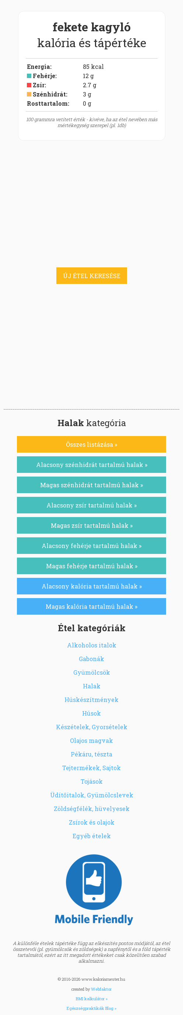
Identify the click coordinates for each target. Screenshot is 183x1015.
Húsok (91, 713)
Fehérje (44, 76)
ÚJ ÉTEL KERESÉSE (91, 276)
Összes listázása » (91, 444)
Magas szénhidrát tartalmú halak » (91, 485)
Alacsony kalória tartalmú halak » (92, 586)
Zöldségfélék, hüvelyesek (92, 808)
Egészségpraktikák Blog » (91, 1008)
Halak (92, 686)
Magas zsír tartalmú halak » (92, 525)
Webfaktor (101, 989)
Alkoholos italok (91, 645)
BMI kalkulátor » (92, 998)
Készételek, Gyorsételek (91, 727)
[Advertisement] (91, 353)
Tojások (92, 781)
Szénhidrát (49, 94)
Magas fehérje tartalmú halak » (91, 566)
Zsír (39, 85)
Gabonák (91, 659)
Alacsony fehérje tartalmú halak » (91, 545)
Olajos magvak (91, 740)
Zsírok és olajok (92, 822)
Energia (38, 66)
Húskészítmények (91, 699)
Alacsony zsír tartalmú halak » (91, 505)
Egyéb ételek (92, 836)
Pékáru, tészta (91, 754)
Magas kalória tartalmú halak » (91, 606)
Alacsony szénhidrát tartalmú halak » (91, 464)
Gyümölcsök (91, 672)
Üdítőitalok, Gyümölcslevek (91, 795)
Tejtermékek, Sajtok (91, 768)
